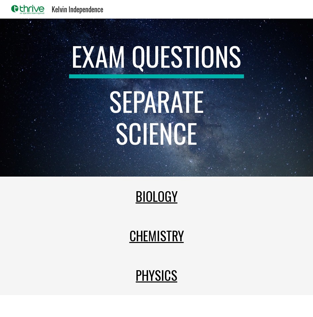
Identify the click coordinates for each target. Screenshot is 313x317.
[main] (156, 97)
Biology (157, 196)
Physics (156, 275)
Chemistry (156, 235)
